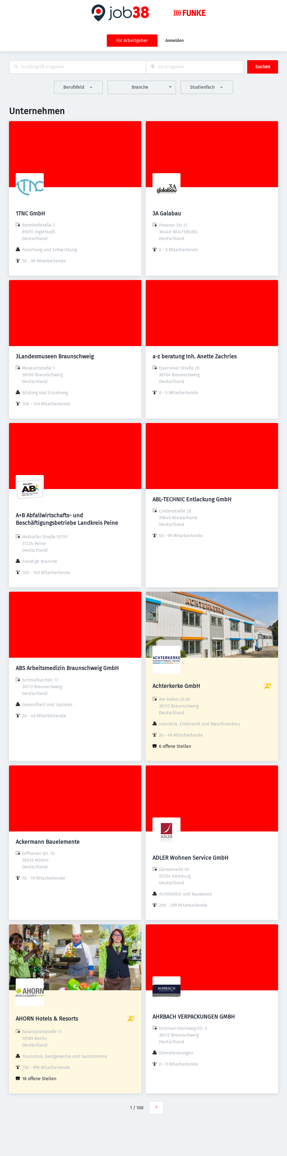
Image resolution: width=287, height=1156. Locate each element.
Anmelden (174, 40)
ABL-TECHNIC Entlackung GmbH (192, 499)
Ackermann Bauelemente (48, 841)
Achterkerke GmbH (176, 686)
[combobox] (77, 67)
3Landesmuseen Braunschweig (55, 356)
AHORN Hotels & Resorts (47, 1018)
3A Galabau (166, 213)
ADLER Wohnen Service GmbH (190, 857)
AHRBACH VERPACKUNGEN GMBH (193, 1016)
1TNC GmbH (30, 213)
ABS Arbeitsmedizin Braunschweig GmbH (67, 668)
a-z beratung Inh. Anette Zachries (194, 356)
